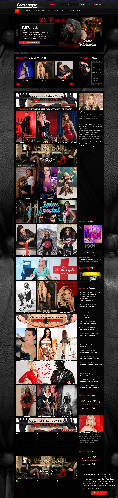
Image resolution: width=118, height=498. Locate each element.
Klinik (43, 11)
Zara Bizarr (25, 71)
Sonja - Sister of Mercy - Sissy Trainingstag (91, 245)
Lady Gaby (64, 71)
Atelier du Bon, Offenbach (89, 248)
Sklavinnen (36, 11)
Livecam (63, 11)
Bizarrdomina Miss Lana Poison (97, 81)
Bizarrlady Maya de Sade (96, 72)
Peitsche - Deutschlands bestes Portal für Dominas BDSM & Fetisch (35, 477)
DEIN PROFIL (95, 4)
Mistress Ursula (96, 70)
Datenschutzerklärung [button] (93, 488)
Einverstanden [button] (98, 493)
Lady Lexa (44, 71)
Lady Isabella (95, 64)
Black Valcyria (96, 78)
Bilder (78, 11)
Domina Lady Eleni (95, 66)
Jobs (61, 480)
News (21, 11)
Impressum (26, 480)
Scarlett (94, 76)
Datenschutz (34, 480)
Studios (56, 11)
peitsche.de (30, 27)
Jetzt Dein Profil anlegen (88, 146)
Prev (17, 32)
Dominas (28, 11)
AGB (41, 480)
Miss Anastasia (96, 61)
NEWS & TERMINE (91, 252)
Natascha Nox (96, 84)
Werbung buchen (17, 480)
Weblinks (55, 480)
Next (101, 32)
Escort (49, 11)
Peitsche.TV (47, 480)
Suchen (82, 4)
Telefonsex (71, 11)
